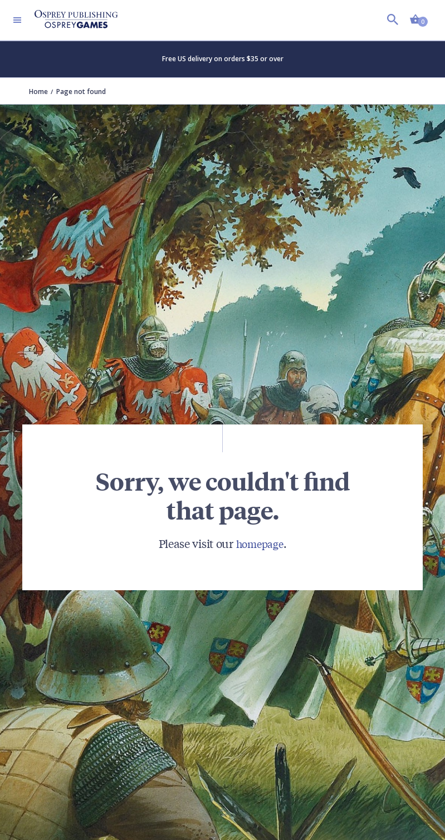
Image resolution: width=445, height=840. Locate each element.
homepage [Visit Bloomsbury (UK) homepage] (259, 543)
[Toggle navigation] (17, 20)
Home (38, 91)
